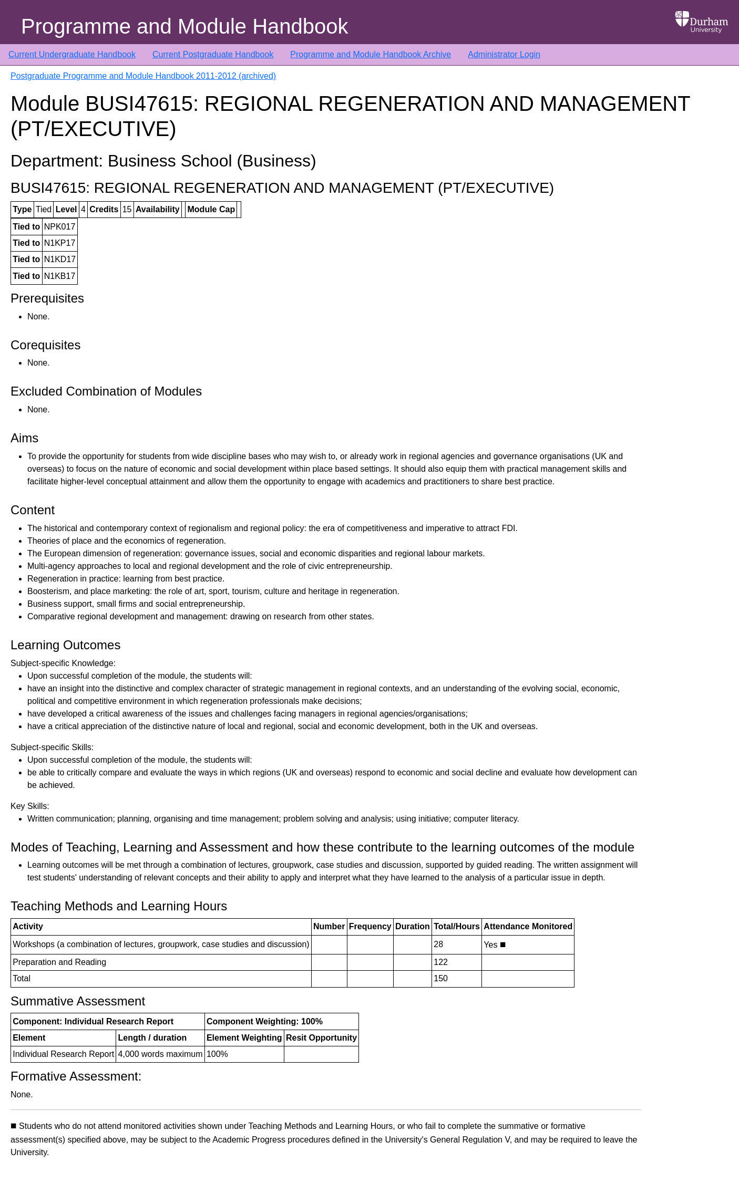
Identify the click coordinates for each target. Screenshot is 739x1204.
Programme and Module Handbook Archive (370, 54)
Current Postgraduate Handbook (212, 54)
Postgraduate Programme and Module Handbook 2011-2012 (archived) (143, 75)
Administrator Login (504, 54)
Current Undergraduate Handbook (72, 54)
